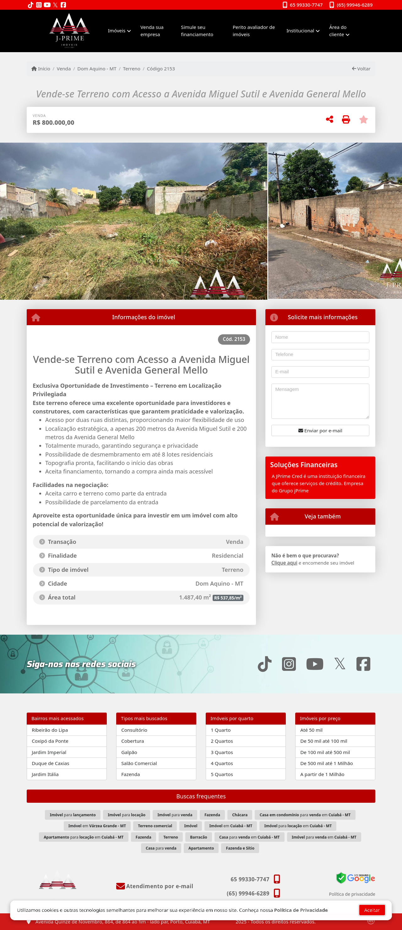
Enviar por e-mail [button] (320, 430)
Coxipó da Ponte (50, 741)
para (73, 815)
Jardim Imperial (49, 752)
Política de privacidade (352, 894)
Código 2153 (161, 68)
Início (40, 68)
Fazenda (130, 774)
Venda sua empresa (152, 30)
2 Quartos (222, 741)
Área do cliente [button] (337, 30)
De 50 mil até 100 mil (323, 741)
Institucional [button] (300, 30)
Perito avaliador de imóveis (254, 30)
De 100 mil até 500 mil (325, 752)
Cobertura (132, 741)
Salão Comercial (139, 763)
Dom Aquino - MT (96, 68)
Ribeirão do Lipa (50, 730)
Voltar (361, 68)
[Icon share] (31, 5)
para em (305, 815)
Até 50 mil (311, 730)
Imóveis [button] (117, 30)
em (97, 826)
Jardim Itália (45, 774)
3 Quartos (222, 752)
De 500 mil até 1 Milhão (326, 763)
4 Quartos (222, 763)
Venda (64, 68)
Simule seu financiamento (197, 30)
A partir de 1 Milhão (322, 774)
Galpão (129, 752)
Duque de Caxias (50, 763)
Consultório (134, 730)
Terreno (131, 68)
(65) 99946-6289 (355, 5)
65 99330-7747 (306, 5)
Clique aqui (284, 563)
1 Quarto (221, 730)
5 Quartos (222, 774)
